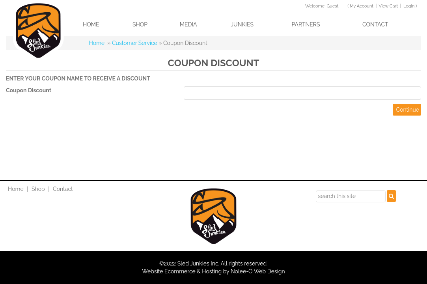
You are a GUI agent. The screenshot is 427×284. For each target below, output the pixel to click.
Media (188, 24)
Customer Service (134, 43)
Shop (139, 24)
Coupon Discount (28, 90)
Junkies (242, 24)
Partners (305, 24)
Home (91, 24)
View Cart (388, 6)
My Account (361, 6)
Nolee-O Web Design (258, 271)
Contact (375, 24)
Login (408, 6)
